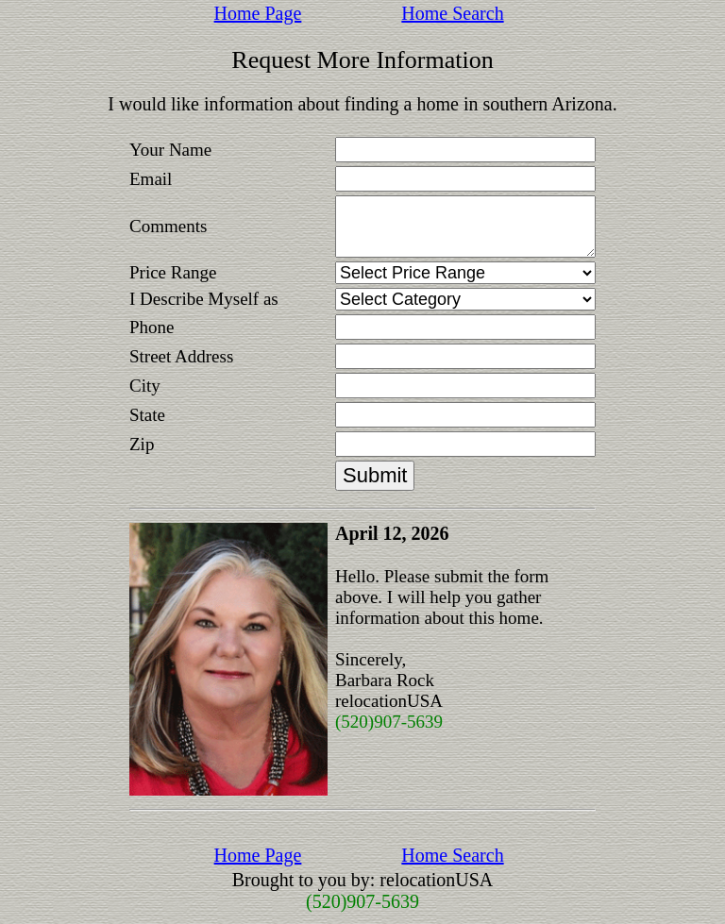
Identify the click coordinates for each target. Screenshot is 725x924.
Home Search (452, 13)
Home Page (258, 13)
